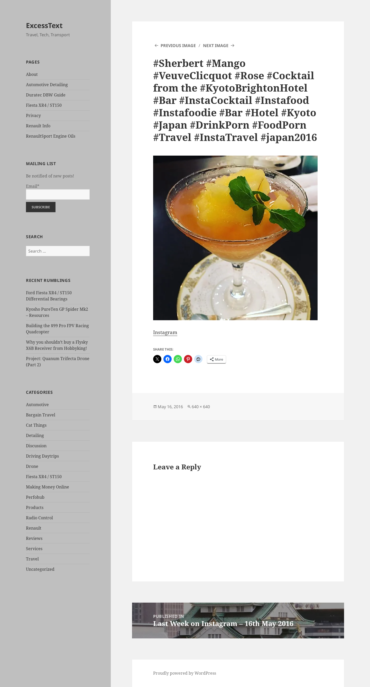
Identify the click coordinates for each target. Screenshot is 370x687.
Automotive (37, 404)
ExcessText (44, 25)
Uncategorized (40, 569)
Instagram (165, 332)
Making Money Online (47, 487)
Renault (33, 528)
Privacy (33, 115)
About (32, 74)
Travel (32, 559)
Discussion (36, 446)
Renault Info (38, 126)
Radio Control (39, 518)
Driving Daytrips (42, 456)
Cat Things (36, 425)
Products (34, 507)
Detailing (35, 435)
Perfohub (35, 497)
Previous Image (178, 45)
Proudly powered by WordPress (184, 673)
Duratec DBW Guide (46, 95)
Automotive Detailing (47, 84)
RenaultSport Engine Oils (50, 136)
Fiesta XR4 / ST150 (44, 105)
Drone (32, 466)
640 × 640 (201, 406)
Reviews (34, 538)
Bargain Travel (40, 415)
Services (34, 548)
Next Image (215, 45)
